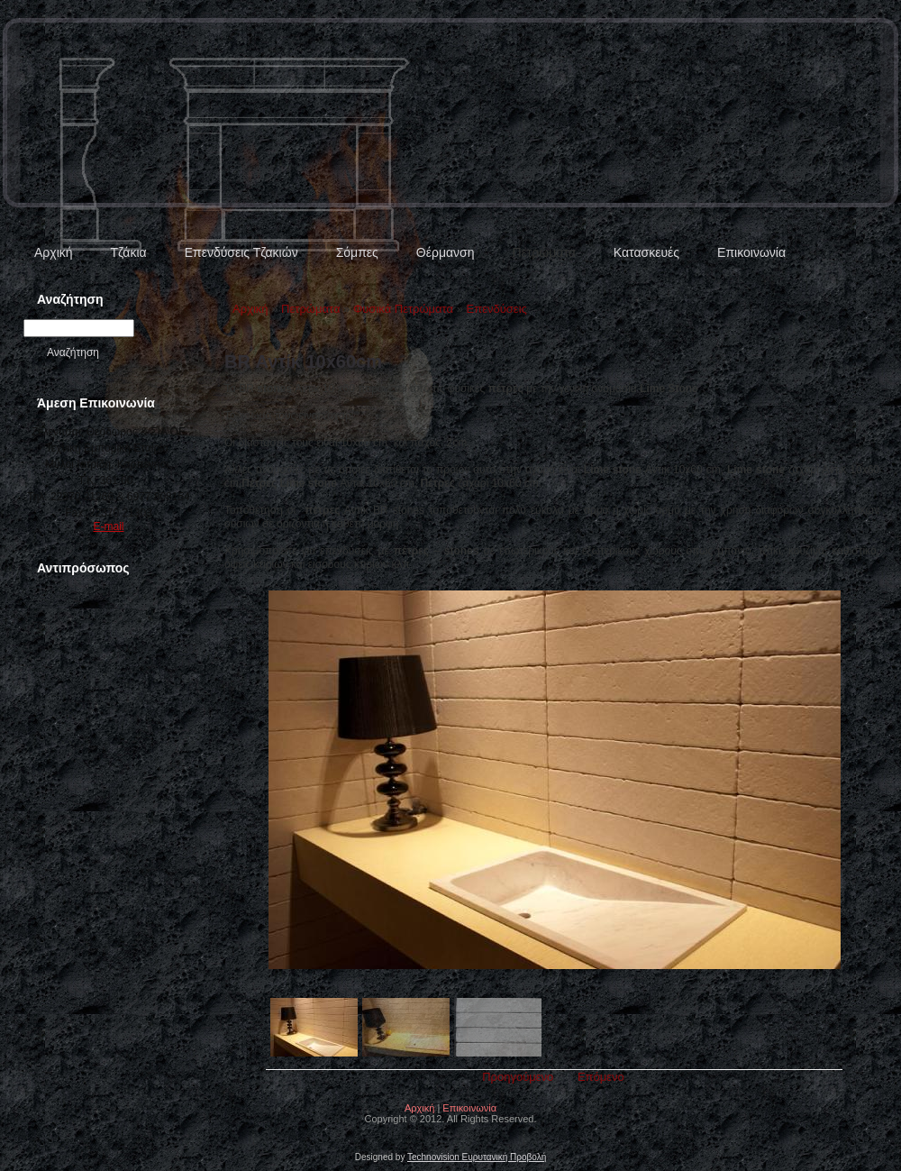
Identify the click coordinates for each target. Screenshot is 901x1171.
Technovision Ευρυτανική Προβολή (476, 1157)
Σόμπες (357, 252)
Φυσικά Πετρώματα (403, 309)
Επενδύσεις (497, 309)
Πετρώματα (543, 252)
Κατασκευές (646, 252)
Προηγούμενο (517, 1077)
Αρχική (53, 252)
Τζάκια (129, 252)
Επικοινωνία (751, 252)
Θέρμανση (445, 252)
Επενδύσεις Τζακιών (241, 252)
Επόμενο (601, 1077)
